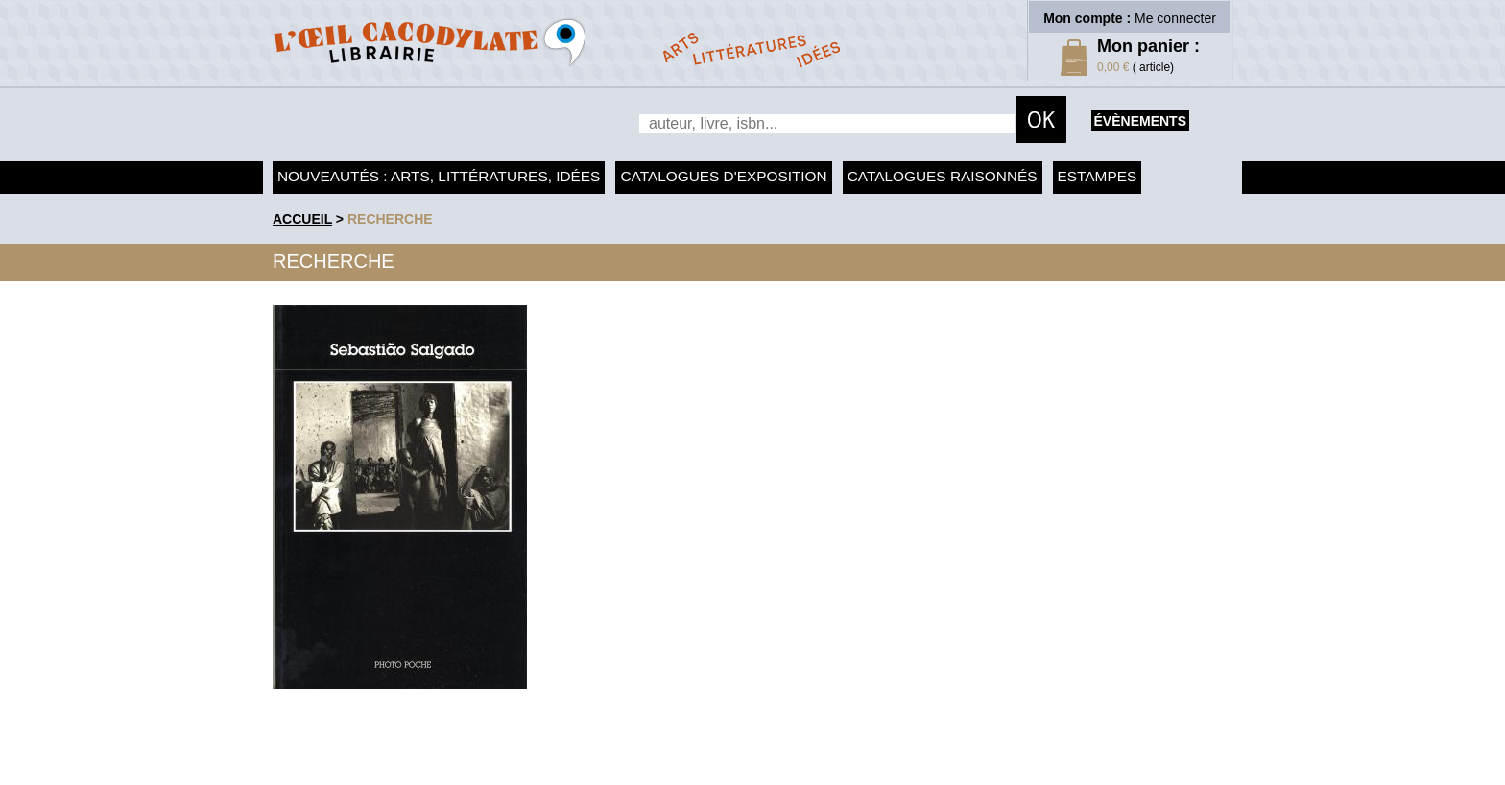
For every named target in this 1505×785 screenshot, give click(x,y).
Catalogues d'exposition (723, 176)
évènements (1140, 121)
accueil (302, 218)
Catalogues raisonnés (943, 176)
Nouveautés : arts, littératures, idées (438, 176)
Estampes (1097, 176)
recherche (390, 218)
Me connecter (1175, 18)
